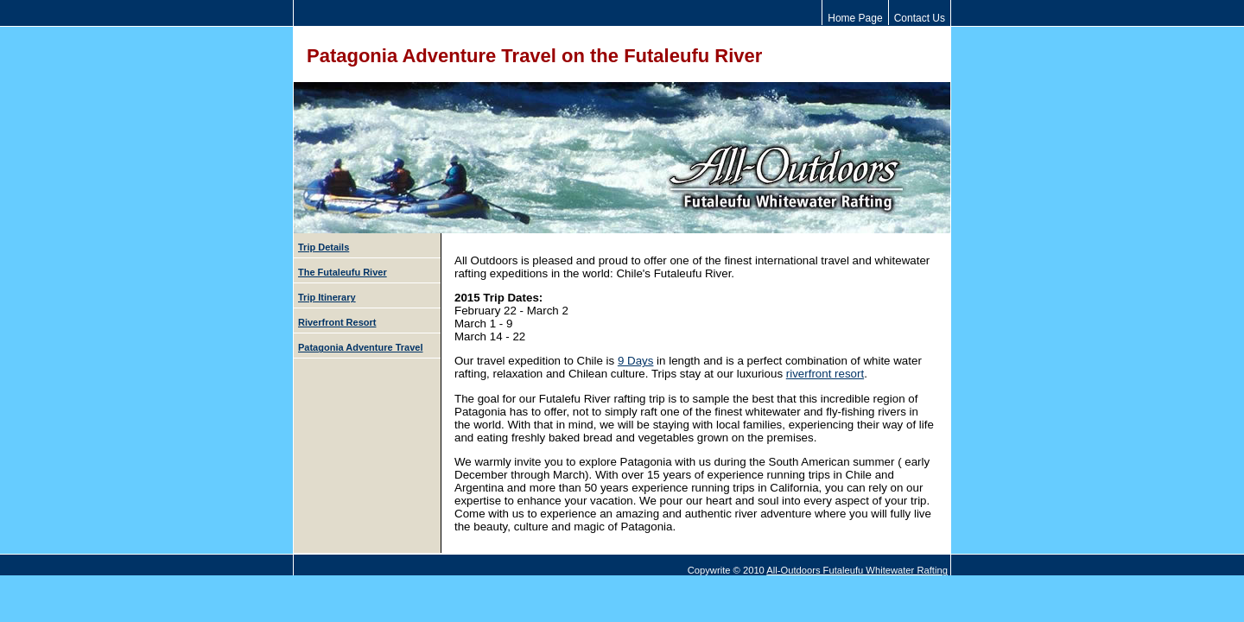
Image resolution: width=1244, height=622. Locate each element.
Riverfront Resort (337, 322)
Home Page (855, 18)
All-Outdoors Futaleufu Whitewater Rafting (857, 570)
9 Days (635, 360)
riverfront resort (825, 373)
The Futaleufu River (342, 272)
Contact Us (919, 18)
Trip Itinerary (327, 297)
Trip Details (323, 247)
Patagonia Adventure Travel (360, 347)
